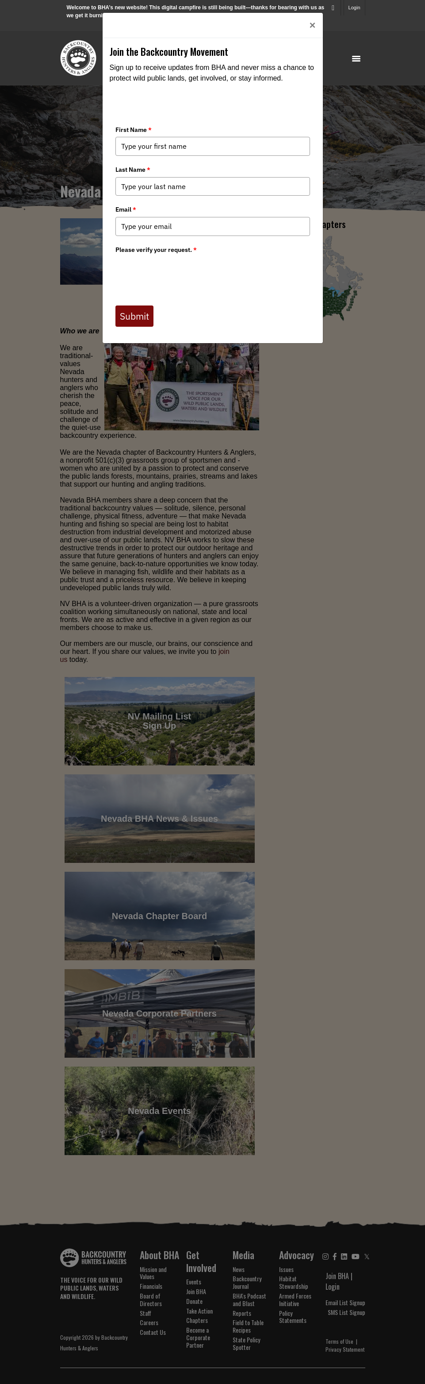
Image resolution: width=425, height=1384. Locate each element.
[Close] (312, 25)
